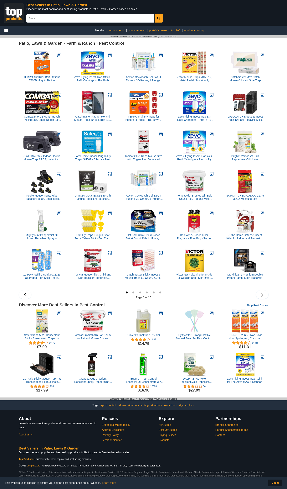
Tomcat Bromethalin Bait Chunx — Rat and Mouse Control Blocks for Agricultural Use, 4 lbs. (92, 337)
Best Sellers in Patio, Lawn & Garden (56, 5)
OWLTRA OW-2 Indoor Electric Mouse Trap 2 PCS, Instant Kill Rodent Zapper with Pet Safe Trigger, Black (41, 158)
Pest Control (111, 43)
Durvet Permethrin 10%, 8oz (144, 335)
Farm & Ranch (80, 43)
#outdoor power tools (164, 405)
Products (164, 440)
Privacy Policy (110, 435)
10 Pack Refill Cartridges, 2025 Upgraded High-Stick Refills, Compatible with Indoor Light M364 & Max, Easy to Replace (41, 276)
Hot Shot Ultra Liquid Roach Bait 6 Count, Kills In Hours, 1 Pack (143, 237)
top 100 (175, 30)
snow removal (137, 30)
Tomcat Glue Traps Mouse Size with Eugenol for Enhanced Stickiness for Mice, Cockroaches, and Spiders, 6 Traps (143, 158)
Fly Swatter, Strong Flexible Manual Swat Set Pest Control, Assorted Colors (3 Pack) (194, 337)
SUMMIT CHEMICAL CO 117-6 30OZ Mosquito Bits (245, 197)
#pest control (108, 405)
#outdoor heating (138, 405)
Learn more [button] (109, 482)
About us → (26, 434)
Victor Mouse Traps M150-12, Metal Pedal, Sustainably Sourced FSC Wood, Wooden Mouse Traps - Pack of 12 (194, 79)
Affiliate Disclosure (113, 429)
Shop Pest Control (257, 305)
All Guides (165, 424)
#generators (186, 405)
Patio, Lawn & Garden (41, 43)
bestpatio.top (33, 465)
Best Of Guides (168, 429)
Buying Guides (167, 435)
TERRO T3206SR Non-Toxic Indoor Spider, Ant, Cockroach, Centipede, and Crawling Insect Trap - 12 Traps (245, 337)
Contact (220, 435)
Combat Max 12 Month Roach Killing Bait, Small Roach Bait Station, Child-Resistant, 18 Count (42, 118)
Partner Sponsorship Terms (231, 429)
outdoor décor (116, 30)
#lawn (122, 405)
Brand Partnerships (226, 424)
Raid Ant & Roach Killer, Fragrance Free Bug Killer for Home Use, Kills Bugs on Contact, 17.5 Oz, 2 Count (194, 237)
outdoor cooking (194, 30)
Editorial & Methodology (116, 424)
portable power (158, 30)
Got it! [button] (275, 482)
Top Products (26, 459)
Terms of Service (112, 440)
